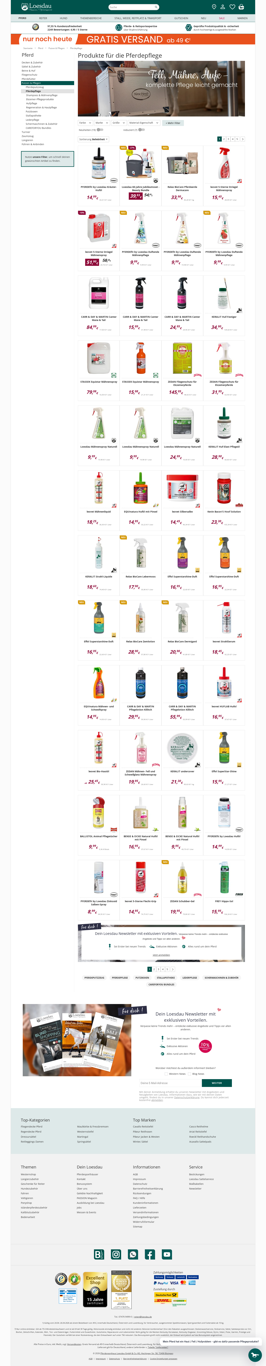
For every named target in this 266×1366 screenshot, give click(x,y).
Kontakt (81, 1179)
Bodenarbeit (28, 1217)
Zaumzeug (28, 136)
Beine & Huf (28, 70)
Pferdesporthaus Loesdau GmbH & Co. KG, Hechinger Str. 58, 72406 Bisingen (136, 1353)
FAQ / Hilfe (139, 1198)
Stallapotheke (33, 115)
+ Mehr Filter (173, 123)
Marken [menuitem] (243, 18)
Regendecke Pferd (31, 1131)
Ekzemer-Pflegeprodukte (40, 99)
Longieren (27, 140)
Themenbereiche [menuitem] (91, 18)
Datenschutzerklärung (187, 1097)
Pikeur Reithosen (142, 1131)
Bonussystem (84, 1183)
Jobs (79, 1207)
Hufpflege (31, 103)
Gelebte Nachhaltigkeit (90, 1193)
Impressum (139, 1179)
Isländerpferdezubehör (34, 1207)
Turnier (26, 132)
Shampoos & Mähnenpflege (42, 95)
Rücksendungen (142, 1193)
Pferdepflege (33, 91)
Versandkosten (74, 1344)
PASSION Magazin (87, 1198)
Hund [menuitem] (63, 18)
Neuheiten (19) (87, 130)
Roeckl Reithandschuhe (202, 1136)
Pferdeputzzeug (35, 87)
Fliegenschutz (29, 74)
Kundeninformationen (145, 1202)
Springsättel (84, 1141)
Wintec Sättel (140, 1141)
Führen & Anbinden (33, 144)
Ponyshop (26, 1202)
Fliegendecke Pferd (31, 1126)
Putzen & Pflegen (31, 83)
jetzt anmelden (161, 955)
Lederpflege (32, 119)
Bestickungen (196, 1174)
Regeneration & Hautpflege (41, 107)
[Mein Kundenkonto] (222, 9)
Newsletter (195, 1188)
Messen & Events (86, 1212)
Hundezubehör (29, 1188)
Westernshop (28, 1174)
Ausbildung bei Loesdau (90, 1202)
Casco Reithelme (198, 1126)
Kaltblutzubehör (30, 1212)
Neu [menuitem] (203, 18)
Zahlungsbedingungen (146, 1217)
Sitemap (137, 1226)
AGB (135, 1174)
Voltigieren (27, 1198)
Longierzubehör (30, 1179)
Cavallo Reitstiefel (143, 1126)
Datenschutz (140, 1183)
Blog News (198, 1073)
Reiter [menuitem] (43, 18)
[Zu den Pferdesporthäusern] (214, 7)
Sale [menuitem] (222, 18)
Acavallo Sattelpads (200, 1141)
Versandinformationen (146, 1212)
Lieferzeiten (139, 1207)
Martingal (82, 1136)
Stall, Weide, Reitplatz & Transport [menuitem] (138, 18)
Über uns (82, 1188)
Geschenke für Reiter (33, 1183)
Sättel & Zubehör (31, 66)
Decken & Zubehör (32, 62)
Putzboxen (32, 111)
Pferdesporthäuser (87, 1174)
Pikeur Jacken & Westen (146, 1136)
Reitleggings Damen (32, 1141)
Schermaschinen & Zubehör (42, 123)
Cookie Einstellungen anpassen (163, 1358)
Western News (177, 1073)
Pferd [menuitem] (22, 18)
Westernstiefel (85, 1131)
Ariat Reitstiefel (198, 1131)
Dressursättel (28, 1136)
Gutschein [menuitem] (181, 18)
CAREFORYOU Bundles (38, 128)
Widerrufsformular (143, 1221)
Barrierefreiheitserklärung (148, 1188)
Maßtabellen (196, 1183)
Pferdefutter (29, 79)
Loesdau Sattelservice (201, 1179)
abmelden (157, 1100)
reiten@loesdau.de (143, 1316)
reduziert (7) (130, 130)
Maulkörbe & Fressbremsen (93, 1126)
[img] (241, 8)
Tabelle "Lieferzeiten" (158, 1347)
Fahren (25, 1193)
